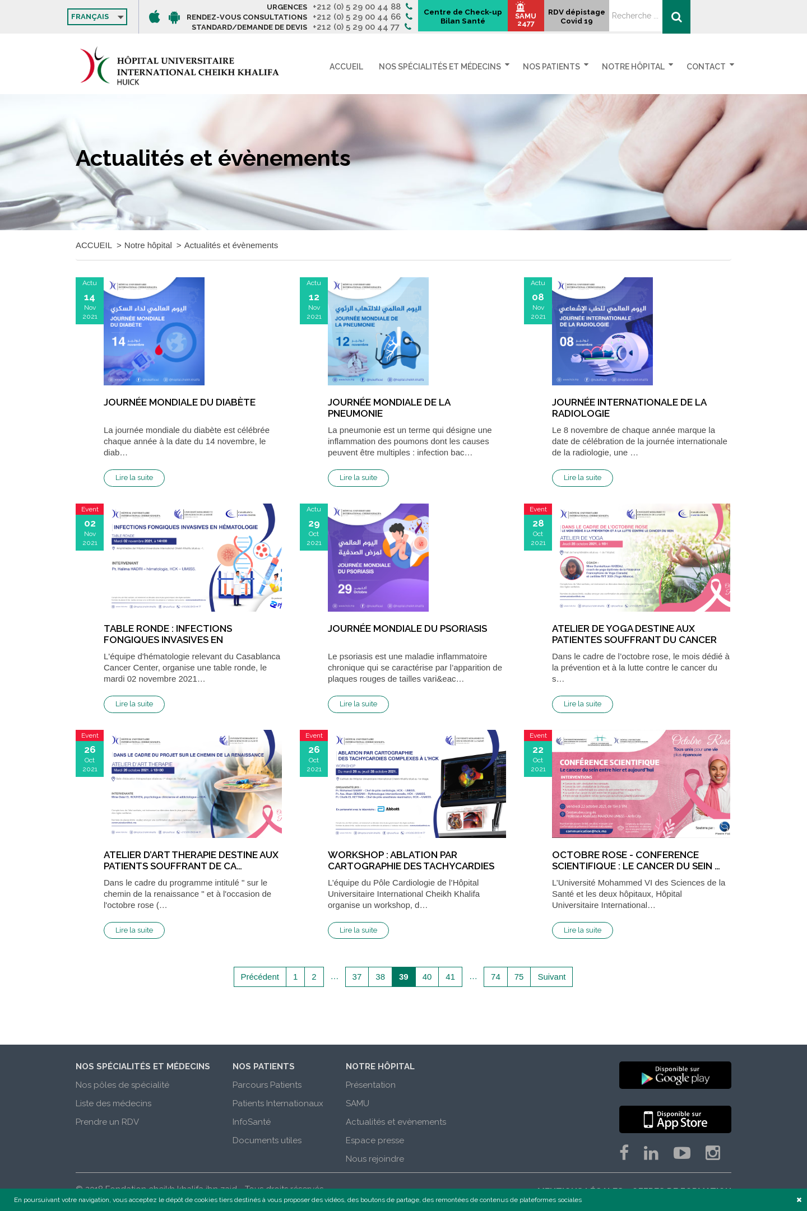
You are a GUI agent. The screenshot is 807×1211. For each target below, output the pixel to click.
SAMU (357, 1103)
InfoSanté (252, 1122)
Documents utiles (267, 1140)
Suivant (551, 976)
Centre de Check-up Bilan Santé (555, 17)
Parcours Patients (267, 1085)
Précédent (260, 976)
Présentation (371, 1085)
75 (519, 976)
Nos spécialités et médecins (447, 66)
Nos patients (556, 66)
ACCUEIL (357, 66)
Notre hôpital (635, 66)
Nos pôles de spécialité (122, 1085)
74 (495, 976)
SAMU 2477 (625, 23)
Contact (706, 66)
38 (380, 976)
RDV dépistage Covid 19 (678, 20)
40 (427, 976)
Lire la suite (134, 477)
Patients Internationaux (278, 1103)
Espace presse (375, 1140)
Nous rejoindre (375, 1159)
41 (450, 976)
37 (357, 976)
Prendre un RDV (107, 1122)
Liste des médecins (113, 1103)
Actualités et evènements (396, 1122)
